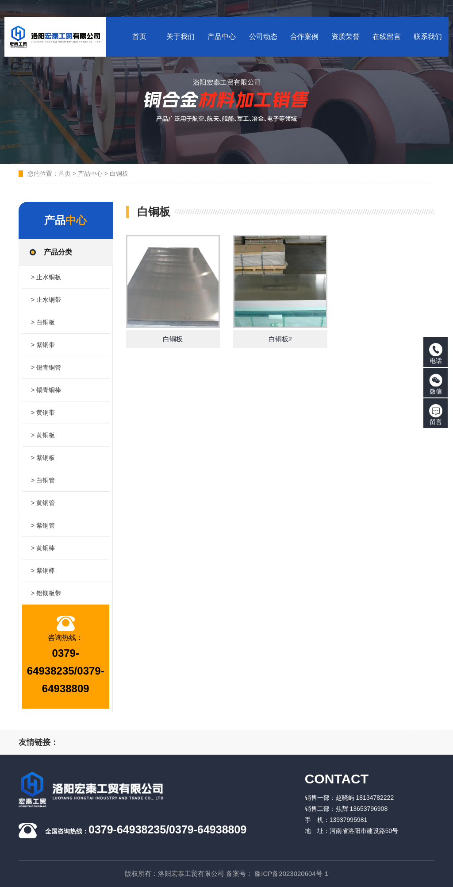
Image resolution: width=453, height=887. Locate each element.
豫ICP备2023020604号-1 (291, 873)
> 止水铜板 (46, 277)
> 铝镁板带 (46, 593)
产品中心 (90, 173)
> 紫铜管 (43, 525)
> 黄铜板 (43, 435)
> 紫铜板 (43, 457)
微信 (435, 384)
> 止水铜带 (46, 299)
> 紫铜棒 (43, 570)
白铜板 (119, 173)
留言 (435, 414)
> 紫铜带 (43, 344)
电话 (435, 353)
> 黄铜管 (43, 502)
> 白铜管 (43, 480)
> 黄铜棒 (43, 547)
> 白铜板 (43, 322)
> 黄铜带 (43, 412)
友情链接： (38, 742)
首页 (64, 173)
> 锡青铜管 (46, 367)
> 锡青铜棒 (46, 389)
